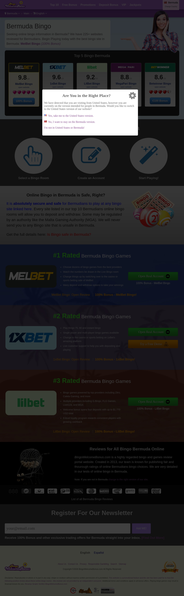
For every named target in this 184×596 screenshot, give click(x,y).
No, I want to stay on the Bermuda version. (71, 121)
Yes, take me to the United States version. (70, 115)
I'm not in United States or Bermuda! (64, 127)
